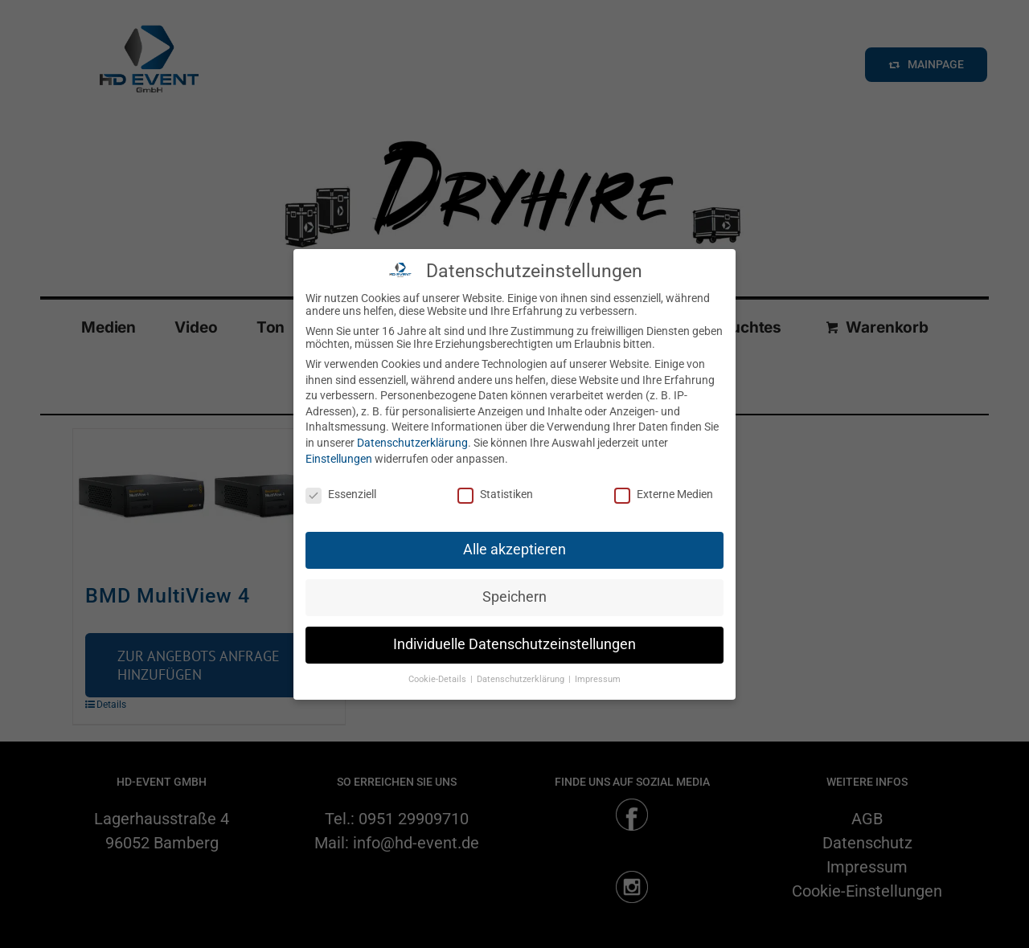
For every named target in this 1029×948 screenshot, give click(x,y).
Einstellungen (338, 458)
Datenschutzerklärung (412, 442)
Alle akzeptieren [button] (514, 549)
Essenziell (340, 494)
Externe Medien (663, 494)
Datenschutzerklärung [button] (522, 679)
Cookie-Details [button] (438, 679)
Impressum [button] (598, 679)
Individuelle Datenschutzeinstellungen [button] (514, 644)
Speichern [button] (514, 597)
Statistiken (495, 494)
